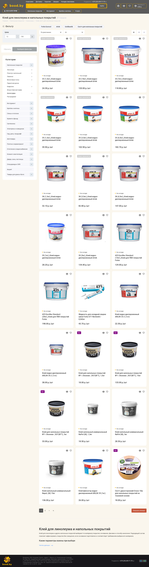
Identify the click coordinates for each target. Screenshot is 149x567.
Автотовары (20, 139)
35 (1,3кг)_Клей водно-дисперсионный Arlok (51, 139)
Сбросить (7, 49)
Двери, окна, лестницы (20, 159)
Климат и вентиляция (20, 154)
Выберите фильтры (24, 49)
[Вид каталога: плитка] (134, 32)
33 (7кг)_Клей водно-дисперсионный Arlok (124, 80)
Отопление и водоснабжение (20, 149)
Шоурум (56, 2)
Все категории (10, 11)
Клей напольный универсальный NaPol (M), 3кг (129, 433)
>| (53, 510)
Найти (102, 6)
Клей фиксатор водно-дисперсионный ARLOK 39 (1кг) (92, 492)
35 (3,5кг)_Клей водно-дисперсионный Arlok (88, 139)
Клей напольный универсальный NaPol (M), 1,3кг (93, 433)
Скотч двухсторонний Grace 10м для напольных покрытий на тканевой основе (129, 493)
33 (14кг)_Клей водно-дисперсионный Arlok (88, 80)
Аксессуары (19, 93)
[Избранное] (129, 6)
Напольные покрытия (34, 11)
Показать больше (139, 510)
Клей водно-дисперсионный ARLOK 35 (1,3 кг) (54, 374)
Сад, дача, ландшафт (20, 134)
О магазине (29, 2)
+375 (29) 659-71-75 (95, 2)
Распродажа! (11, 96)
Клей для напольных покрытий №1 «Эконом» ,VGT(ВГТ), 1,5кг (92, 374)
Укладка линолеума (67, 2)
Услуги (77, 11)
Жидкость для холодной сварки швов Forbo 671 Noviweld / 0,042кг (92, 316)
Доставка (39, 2)
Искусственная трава (14, 90)
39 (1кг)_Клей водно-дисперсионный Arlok (51, 256)
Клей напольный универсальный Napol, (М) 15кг (56, 492)
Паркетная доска (13, 83)
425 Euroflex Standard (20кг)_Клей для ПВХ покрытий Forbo (55, 316)
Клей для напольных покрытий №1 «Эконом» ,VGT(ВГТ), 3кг (55, 433)
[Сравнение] (124, 6)
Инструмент (50, 11)
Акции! (9, 169)
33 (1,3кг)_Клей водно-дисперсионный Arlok (51, 80)
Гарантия (48, 2)
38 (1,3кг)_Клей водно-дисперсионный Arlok (51, 197)
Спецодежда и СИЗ (20, 164)
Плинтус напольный (19, 73)
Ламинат (19, 76)
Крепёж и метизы (65, 11)
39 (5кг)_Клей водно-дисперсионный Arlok (88, 256)
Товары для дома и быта (20, 174)
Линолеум (19, 70)
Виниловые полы (19, 80)
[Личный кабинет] (118, 6)
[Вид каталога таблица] (144, 32)
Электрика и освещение (20, 129)
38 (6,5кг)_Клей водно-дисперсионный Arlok (124, 197)
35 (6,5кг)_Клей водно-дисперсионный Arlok (124, 139)
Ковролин (19, 86)
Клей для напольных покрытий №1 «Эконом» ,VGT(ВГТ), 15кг (128, 374)
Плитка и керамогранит (20, 144)
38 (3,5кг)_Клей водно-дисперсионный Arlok (88, 197)
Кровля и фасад (20, 118)
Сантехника (20, 124)
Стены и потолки (20, 113)
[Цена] (10, 36)
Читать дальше (46, 545)
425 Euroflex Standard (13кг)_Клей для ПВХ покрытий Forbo (128, 257)
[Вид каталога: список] (139, 32)
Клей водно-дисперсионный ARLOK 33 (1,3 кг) (127, 315)
